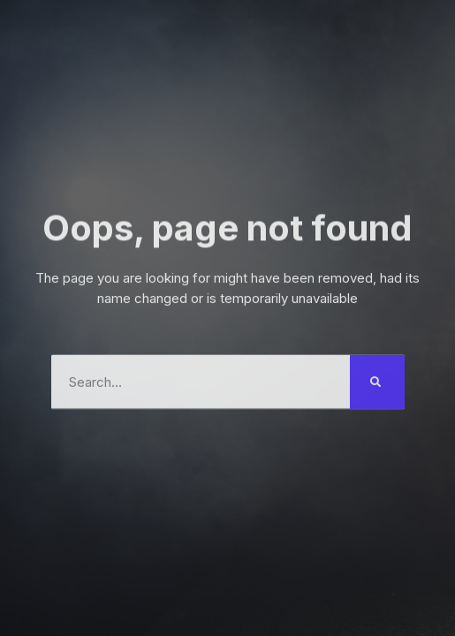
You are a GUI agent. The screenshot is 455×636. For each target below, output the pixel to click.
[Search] (377, 379)
